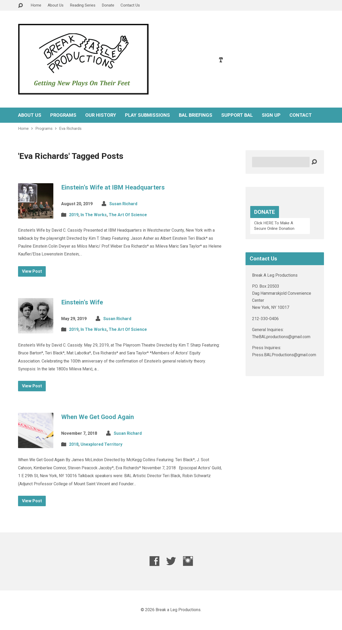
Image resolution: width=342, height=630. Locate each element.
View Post (32, 271)
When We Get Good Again (97, 417)
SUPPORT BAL (237, 115)
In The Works (94, 214)
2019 (73, 214)
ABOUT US (29, 115)
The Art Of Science (128, 214)
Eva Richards (70, 128)
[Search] (281, 162)
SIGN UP (271, 115)
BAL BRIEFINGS (195, 115)
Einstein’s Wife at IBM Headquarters (113, 187)
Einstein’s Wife (82, 302)
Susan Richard (123, 203)
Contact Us (130, 5)
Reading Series (82, 5)
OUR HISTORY (100, 115)
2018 (73, 444)
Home (36, 5)
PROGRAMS (63, 115)
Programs (44, 128)
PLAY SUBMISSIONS (147, 115)
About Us (56, 5)
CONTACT (300, 115)
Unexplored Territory (101, 444)
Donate (108, 5)
